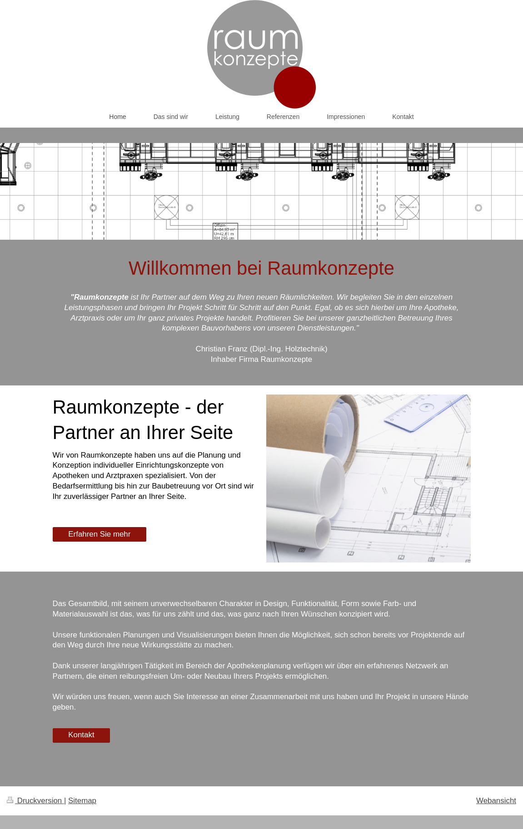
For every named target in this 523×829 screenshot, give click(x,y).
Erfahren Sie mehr (99, 534)
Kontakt (81, 734)
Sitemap (82, 800)
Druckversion (35, 800)
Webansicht (496, 800)
